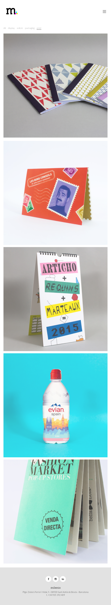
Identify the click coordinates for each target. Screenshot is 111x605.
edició (20, 28)
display (11, 28)
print (39, 28)
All (4, 28)
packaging (30, 28)
